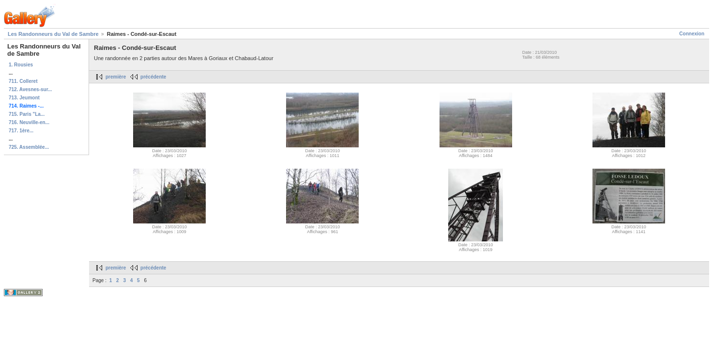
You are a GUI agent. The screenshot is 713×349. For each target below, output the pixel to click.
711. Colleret (23, 81)
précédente (153, 76)
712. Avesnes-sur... (30, 89)
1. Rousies (21, 64)
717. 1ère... (21, 130)
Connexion (691, 33)
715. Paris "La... (27, 114)
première (116, 76)
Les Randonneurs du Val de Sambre (53, 34)
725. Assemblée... (29, 147)
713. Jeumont (24, 97)
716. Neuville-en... (29, 122)
